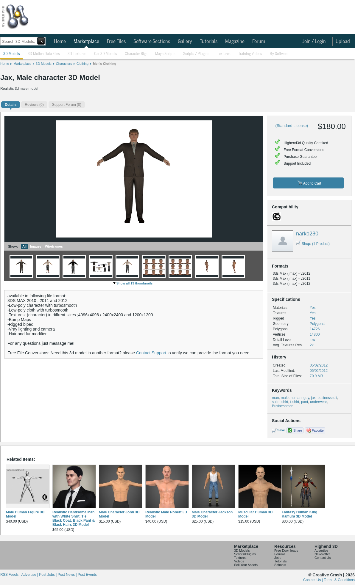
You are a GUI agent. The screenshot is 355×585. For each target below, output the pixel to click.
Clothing (82, 63)
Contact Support (151, 352)
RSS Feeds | (10, 575)
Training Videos (250, 54)
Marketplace (86, 41)
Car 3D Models (105, 54)
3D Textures (77, 54)
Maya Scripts (165, 54)
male (285, 398)
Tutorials (208, 41)
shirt (284, 402)
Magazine (235, 41)
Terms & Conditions (339, 580)
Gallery (185, 41)
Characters (64, 63)
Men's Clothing (104, 63)
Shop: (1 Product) (313, 244)
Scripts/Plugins (245, 554)
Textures (224, 54)
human (296, 398)
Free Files (116, 41)
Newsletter (322, 554)
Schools (280, 565)
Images (35, 246)
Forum (258, 41)
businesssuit (327, 398)
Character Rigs (136, 54)
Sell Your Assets (246, 565)
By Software (279, 54)
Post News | (68, 575)
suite (275, 402)
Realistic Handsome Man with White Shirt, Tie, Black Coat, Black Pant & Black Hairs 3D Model (73, 518)
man (275, 398)
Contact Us (322, 557)
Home (60, 41)
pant (304, 402)
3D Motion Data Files (44, 54)
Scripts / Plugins (196, 54)
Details (10, 105)
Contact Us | (313, 580)
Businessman (282, 406)
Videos (239, 561)
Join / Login (314, 41)
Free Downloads (286, 550)
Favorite (318, 430)
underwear (318, 402)
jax (313, 398)
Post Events (87, 575)
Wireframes (54, 246)
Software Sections (151, 41)
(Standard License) (291, 125)
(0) (34, 105)
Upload (343, 41)
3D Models (11, 54)
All (24, 246)
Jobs (277, 557)
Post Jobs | (48, 575)
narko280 (307, 234)
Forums (279, 554)
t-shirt (294, 402)
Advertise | (30, 575)
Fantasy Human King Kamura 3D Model (299, 514)
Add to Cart (309, 182)
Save (281, 430)
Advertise (321, 550)
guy (306, 398)
